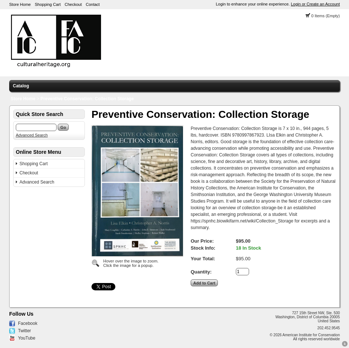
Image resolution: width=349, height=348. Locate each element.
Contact (93, 4)
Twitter (24, 330)
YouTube (26, 338)
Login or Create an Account (315, 4)
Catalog (21, 85)
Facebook (27, 323)
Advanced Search (32, 135)
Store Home (20, 4)
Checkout (73, 4)
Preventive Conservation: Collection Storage (87, 98)
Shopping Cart (48, 4)
